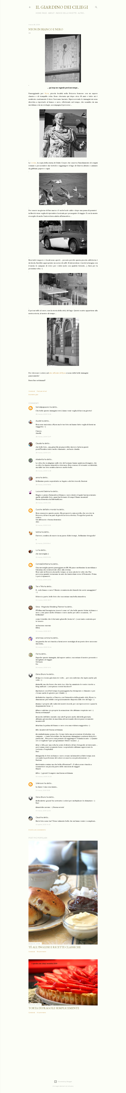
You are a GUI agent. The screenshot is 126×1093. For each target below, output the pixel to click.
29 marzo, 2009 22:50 (43, 580)
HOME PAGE (41, 13)
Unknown (40, 783)
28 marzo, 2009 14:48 (43, 471)
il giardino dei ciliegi (62, 7)
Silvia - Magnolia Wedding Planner (50, 607)
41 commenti (41, 1012)
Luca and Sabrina (43, 491)
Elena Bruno (41, 674)
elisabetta (40, 459)
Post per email (42, 391)
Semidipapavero (42, 407)
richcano (70, 1086)
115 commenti (41, 951)
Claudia (39, 443)
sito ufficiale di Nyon (57, 373)
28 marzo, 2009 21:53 (43, 503)
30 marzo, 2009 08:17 (43, 600)
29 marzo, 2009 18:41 (43, 543)
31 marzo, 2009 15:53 (43, 790)
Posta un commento (37, 830)
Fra (37, 654)
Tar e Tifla (40, 586)
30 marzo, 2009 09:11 (43, 631)
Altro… (81, 13)
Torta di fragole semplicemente (53, 1008)
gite (36, 394)
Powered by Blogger (63, 1081)
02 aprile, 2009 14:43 (43, 824)
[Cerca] (96, 6)
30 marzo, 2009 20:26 (44, 776)
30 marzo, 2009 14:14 (43, 667)
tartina (38, 532)
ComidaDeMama (43, 564)
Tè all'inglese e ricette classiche (54, 947)
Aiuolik (38, 421)
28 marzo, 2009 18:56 (43, 484)
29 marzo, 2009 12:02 (43, 525)
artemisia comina (43, 638)
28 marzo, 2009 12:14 (43, 453)
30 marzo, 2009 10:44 (43, 647)
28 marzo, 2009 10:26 (43, 414)
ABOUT (51, 13)
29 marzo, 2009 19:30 (43, 557)
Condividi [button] (31, 391)
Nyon (47, 93)
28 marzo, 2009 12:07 (43, 437)
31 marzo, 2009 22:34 (43, 811)
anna (38, 477)
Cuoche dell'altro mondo (46, 509)
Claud (38, 817)
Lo (37, 550)
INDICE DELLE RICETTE (66, 13)
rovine (33, 163)
